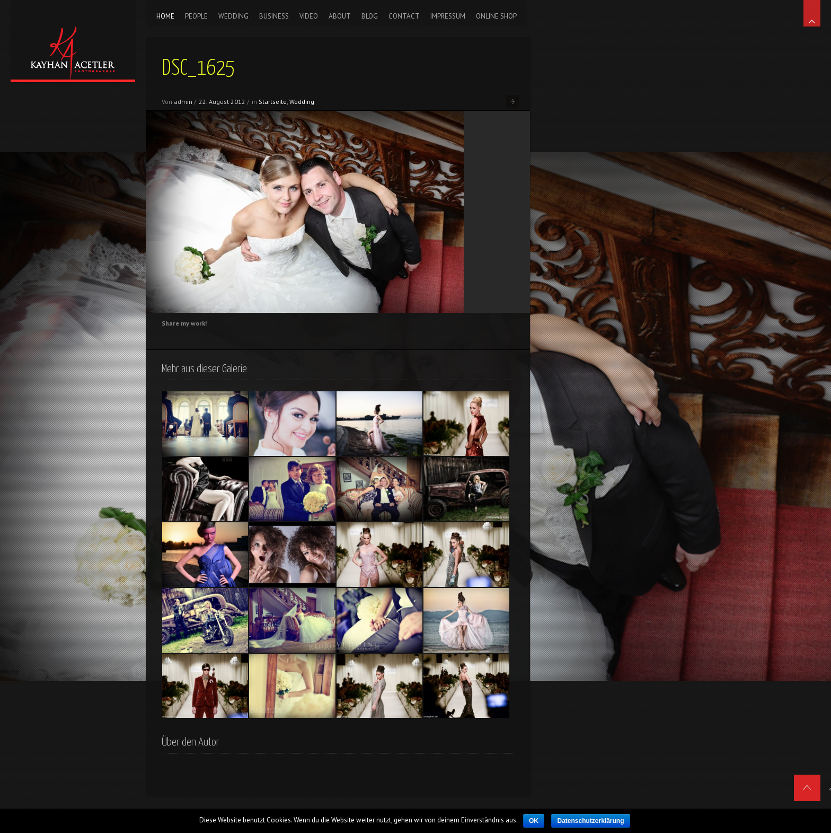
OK (533, 821)
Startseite (273, 102)
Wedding (301, 102)
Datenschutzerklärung (590, 821)
